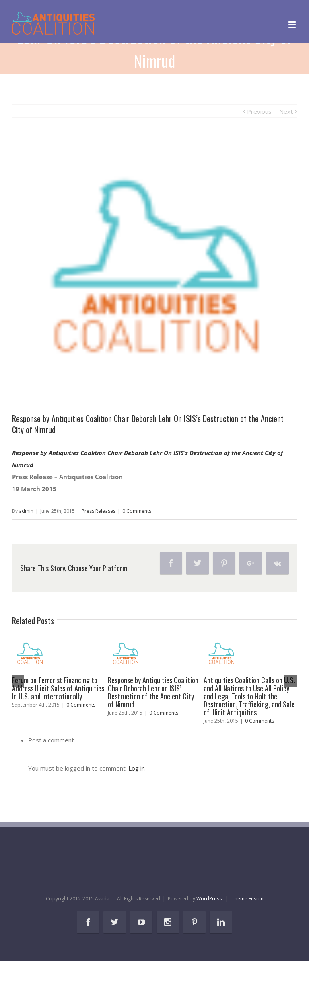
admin (26, 511)
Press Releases (98, 511)
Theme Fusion (248, 898)
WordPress (209, 898)
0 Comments (136, 511)
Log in (136, 768)
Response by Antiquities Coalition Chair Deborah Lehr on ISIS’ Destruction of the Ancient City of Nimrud (153, 692)
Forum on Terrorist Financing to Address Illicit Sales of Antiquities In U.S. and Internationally (58, 688)
